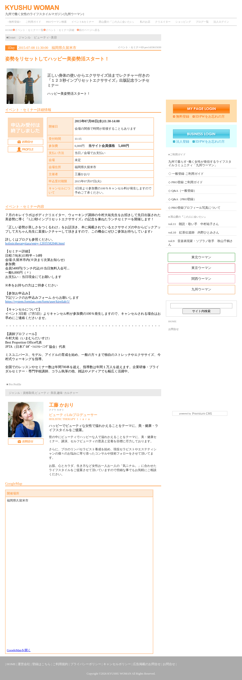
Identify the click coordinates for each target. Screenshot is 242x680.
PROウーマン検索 (56, 21)
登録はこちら (41, 664)
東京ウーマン (201, 268)
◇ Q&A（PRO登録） (182, 199)
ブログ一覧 (202, 21)
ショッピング (183, 21)
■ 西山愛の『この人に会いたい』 (187, 216)
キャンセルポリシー (117, 664)
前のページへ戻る (88, 30)
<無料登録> (14, 21)
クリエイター (163, 21)
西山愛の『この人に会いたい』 (117, 21)
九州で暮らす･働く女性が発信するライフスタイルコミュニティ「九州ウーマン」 (199, 163)
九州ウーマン (201, 289)
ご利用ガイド (33, 21)
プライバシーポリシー (86, 664)
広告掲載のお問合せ (147, 664)
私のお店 (145, 21)
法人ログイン (221, 21)
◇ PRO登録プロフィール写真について (194, 207)
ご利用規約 (61, 664)
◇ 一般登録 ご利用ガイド (186, 173)
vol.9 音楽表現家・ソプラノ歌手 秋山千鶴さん (200, 242)
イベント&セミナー (82, 21)
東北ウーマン (201, 257)
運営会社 (24, 664)
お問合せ (173, 329)
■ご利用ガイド (177, 154)
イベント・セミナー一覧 (29, 30)
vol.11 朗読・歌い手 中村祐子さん (193, 224)
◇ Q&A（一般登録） (182, 190)
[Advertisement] (201, 64)
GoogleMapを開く (19, 650)
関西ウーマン (201, 278)
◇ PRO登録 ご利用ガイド (185, 182)
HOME (9, 30)
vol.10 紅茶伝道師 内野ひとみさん (193, 232)
